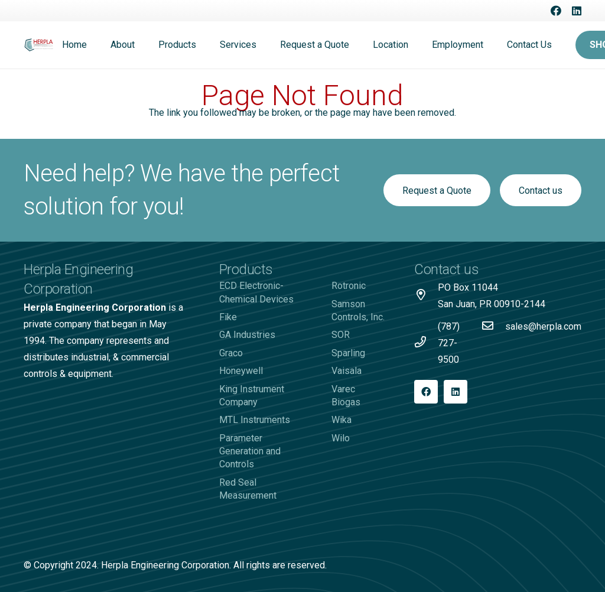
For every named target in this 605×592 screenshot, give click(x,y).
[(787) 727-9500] (426, 343)
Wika (341, 419)
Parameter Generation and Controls (250, 451)
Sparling (348, 353)
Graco (231, 353)
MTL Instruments (254, 419)
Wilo (340, 438)
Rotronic (348, 285)
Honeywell (241, 370)
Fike (228, 317)
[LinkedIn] (576, 10)
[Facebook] (556, 10)
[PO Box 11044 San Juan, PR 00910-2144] (426, 296)
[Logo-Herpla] (39, 45)
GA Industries (247, 334)
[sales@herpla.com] (493, 326)
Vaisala (346, 370)
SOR (340, 334)
